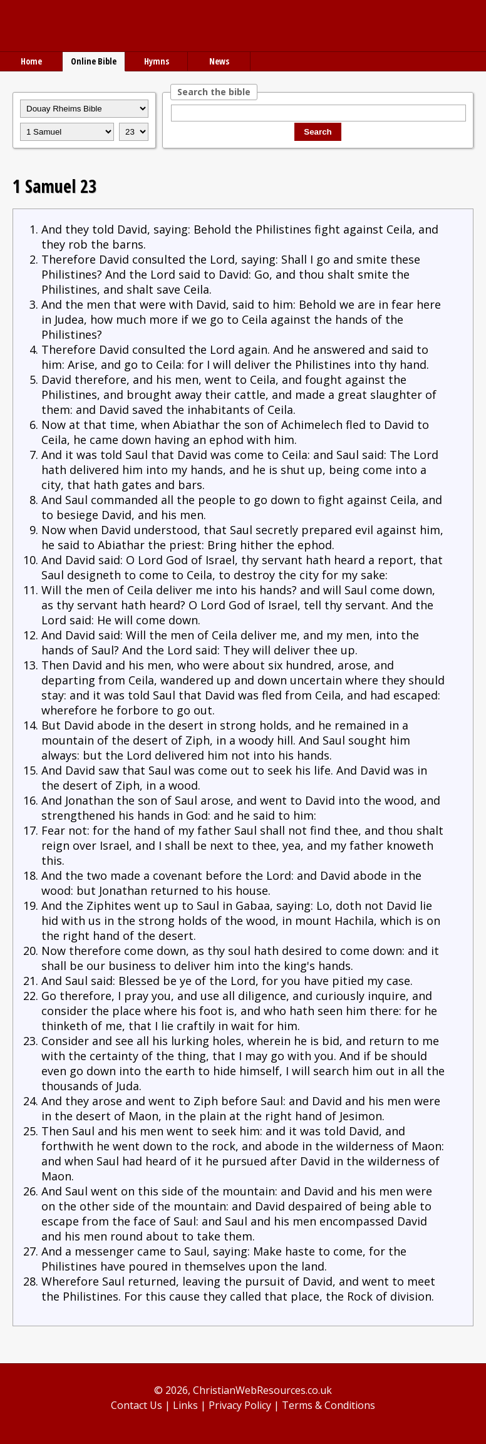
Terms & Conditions (328, 1405)
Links (185, 1405)
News (219, 61)
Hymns (156, 61)
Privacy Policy (240, 1405)
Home (31, 61)
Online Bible (93, 61)
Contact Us (136, 1405)
